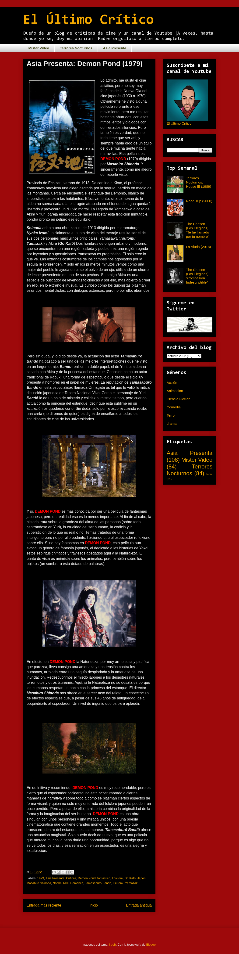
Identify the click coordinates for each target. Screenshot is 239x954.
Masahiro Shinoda (39, 883)
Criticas (71, 878)
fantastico (103, 878)
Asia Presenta (114, 48)
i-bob (112, 944)
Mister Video (38, 48)
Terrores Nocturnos (76, 48)
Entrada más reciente (44, 905)
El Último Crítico (88, 20)
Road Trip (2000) (199, 201)
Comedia (174, 407)
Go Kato (130, 878)
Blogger (151, 944)
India (209, 474)
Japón (141, 878)
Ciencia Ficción (178, 399)
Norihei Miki (61, 883)
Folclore (117, 878)
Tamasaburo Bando (98, 883)
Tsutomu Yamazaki (125, 883)
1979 (40, 878)
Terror (171, 415)
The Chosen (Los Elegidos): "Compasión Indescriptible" (197, 276)
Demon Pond (87, 878)
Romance (76, 883)
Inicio (93, 905)
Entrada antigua (139, 905)
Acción (172, 383)
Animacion (175, 391)
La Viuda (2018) (198, 247)
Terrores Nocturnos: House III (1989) (198, 182)
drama (172, 423)
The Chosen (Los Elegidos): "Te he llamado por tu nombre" (197, 230)
